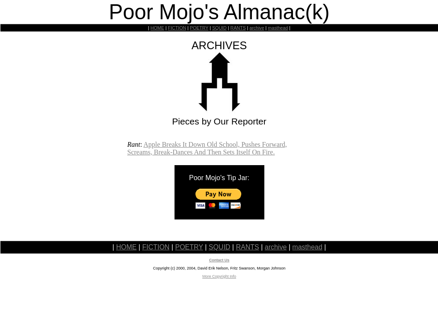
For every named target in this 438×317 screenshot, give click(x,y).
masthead (278, 27)
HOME (157, 27)
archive (256, 27)
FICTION (177, 27)
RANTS (238, 27)
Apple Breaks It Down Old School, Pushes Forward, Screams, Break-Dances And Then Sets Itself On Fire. (207, 148)
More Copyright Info (219, 276)
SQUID (219, 27)
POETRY (199, 27)
